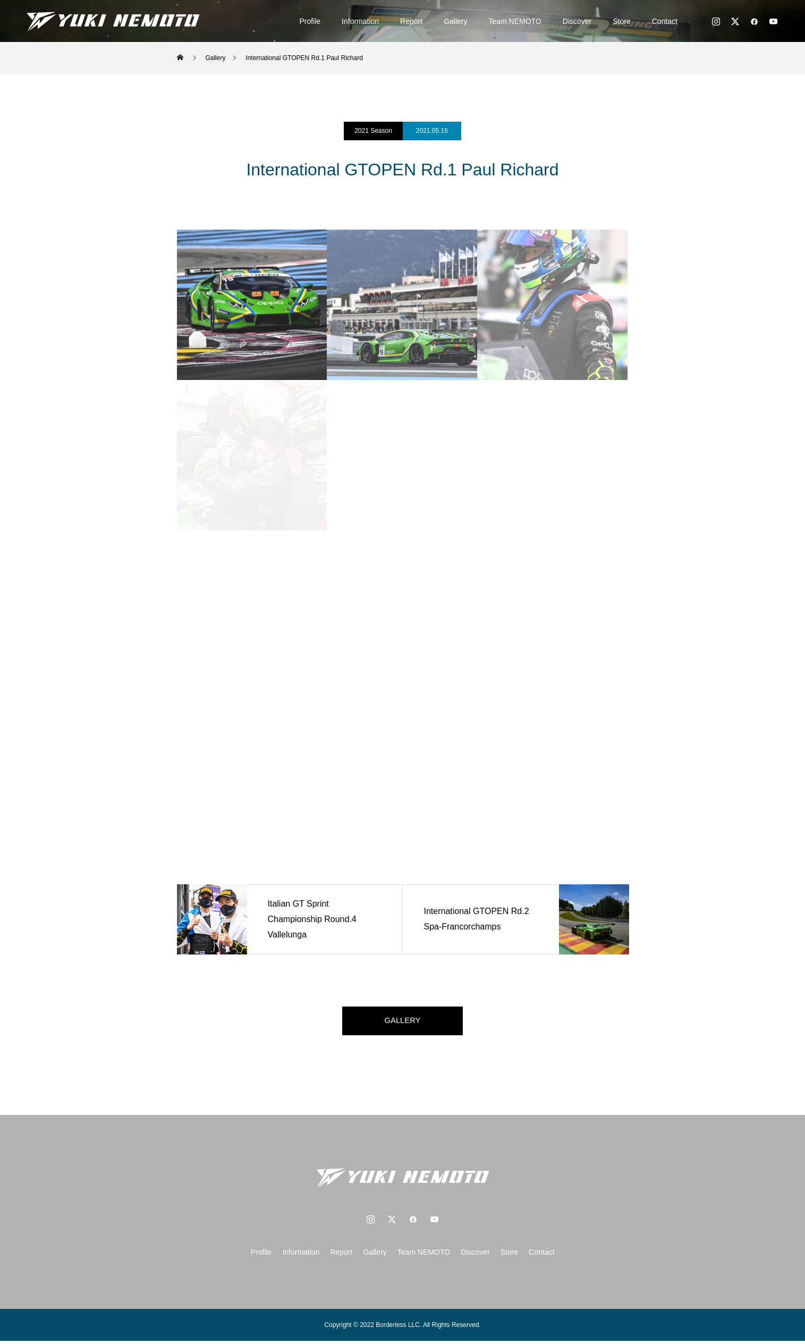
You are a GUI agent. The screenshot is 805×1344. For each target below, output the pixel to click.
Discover (577, 21)
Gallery (455, 21)
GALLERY (402, 1022)
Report (411, 21)
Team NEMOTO (515, 21)
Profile (309, 21)
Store (621, 21)
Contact (664, 21)
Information (360, 21)
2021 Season (373, 130)
